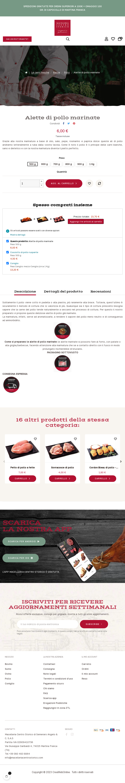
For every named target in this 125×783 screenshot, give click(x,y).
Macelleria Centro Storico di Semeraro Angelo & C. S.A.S (31, 736)
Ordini (85, 668)
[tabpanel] (22, 459)
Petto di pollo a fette (22, 467)
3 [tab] (60, 487)
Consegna (49, 668)
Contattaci (49, 664)
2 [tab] (57, 487)
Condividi (63, 123)
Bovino (9, 664)
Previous (4, 461)
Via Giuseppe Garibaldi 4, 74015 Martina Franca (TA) (31, 748)
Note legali (49, 673)
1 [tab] (54, 487)
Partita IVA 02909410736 (19, 742)
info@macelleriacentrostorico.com (24, 757)
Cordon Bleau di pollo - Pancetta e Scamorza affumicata (102, 467)
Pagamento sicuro (53, 683)
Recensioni (100, 291)
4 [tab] (64, 487)
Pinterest (74, 123)
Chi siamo (48, 688)
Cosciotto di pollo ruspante (24, 252)
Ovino (8, 673)
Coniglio (14, 263)
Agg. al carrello (62, 183)
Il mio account (90, 673)
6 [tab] (70, 487)
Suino (8, 668)
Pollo (8, 678)
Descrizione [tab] (25, 291)
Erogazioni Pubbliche (55, 703)
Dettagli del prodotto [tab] (63, 291)
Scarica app (49, 698)
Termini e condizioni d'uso (58, 678)
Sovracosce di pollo (62, 467)
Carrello (86, 664)
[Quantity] (30, 183)
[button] (17, 39)
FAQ (45, 693)
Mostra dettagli (17, 235)
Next (121, 461)
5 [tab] (67, 487)
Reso (84, 678)
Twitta (68, 123)
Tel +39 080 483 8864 (17, 753)
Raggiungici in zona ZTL (56, 707)
